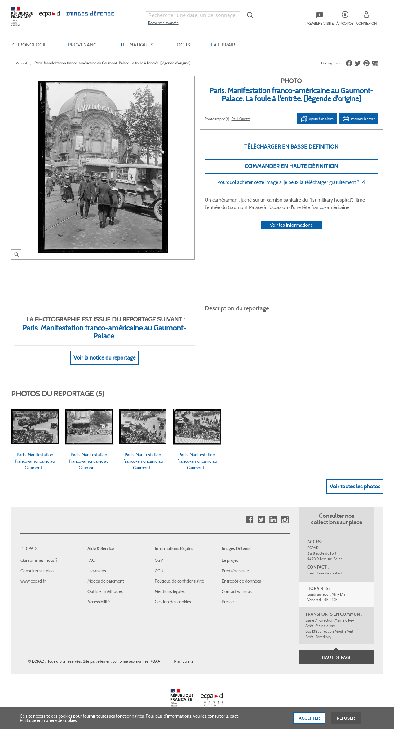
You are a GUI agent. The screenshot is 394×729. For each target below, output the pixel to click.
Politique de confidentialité (179, 581)
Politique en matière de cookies (48, 722)
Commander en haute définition (291, 166)
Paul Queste (241, 118)
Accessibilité (98, 602)
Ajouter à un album (317, 119)
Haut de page (336, 657)
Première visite (235, 571)
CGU (159, 571)
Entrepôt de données (241, 581)
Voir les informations (291, 225)
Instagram (285, 520)
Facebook (249, 520)
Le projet (230, 560)
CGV (159, 560)
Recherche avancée (163, 22)
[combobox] (193, 15)
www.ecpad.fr (33, 581)
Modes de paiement (105, 581)
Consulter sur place (37, 571)
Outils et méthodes (105, 591)
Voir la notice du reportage (104, 357)
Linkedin (273, 520)
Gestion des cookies (173, 602)
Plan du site (183, 661)
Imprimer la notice (358, 119)
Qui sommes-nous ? (38, 560)
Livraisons (96, 571)
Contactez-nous (237, 591)
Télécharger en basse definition (291, 146)
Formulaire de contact (324, 573)
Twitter (261, 520)
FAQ (91, 560)
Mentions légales (170, 591)
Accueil (21, 63)
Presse (228, 602)
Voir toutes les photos (355, 486)
